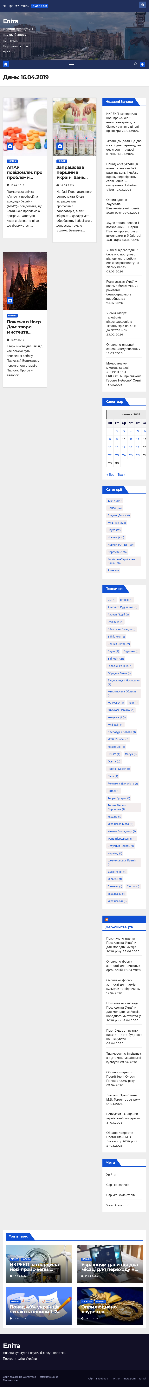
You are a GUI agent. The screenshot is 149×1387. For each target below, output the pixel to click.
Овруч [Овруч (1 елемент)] (131, 754)
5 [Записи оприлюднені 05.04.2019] (138, 431)
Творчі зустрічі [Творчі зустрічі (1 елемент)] (119, 798)
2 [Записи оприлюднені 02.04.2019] (117, 431)
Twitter (115, 1378)
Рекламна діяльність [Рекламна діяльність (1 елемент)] (123, 783)
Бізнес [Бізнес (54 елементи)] (115, 508)
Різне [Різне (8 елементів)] (113, 570)
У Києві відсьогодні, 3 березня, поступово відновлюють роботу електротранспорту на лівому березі (122, 258)
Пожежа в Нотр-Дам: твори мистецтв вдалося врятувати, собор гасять (24, 334)
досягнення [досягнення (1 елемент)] (117, 871)
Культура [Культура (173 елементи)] (117, 522)
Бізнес (14, 1259)
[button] (135, 64)
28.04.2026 (20, 1276)
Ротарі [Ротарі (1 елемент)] (114, 790)
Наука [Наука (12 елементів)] (114, 530)
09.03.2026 (91, 1319)
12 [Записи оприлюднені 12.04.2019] (137, 439)
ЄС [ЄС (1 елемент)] (111, 599)
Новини (12, 161)
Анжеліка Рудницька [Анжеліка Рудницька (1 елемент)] (122, 607)
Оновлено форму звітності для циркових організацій (123, 966)
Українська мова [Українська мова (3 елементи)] (120, 823)
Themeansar (10, 1380)
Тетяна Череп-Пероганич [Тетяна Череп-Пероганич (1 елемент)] (117, 807)
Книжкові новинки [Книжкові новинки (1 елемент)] (121, 710)
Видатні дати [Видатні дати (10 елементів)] (119, 515)
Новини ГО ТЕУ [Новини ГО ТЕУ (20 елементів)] (121, 544)
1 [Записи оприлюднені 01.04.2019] (109, 431)
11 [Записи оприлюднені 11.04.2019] (131, 439)
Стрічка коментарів (120, 1195)
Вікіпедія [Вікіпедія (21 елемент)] (116, 658)
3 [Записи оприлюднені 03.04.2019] (124, 431)
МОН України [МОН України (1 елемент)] (118, 739)
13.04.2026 (91, 1276)
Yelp (90, 1378)
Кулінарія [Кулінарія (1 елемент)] (115, 724)
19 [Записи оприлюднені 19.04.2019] (137, 447)
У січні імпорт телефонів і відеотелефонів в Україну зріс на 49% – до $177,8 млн (122, 321)
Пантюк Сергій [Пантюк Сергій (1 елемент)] (119, 768)
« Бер (110, 474)
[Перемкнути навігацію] (71, 64)
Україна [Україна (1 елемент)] (114, 816)
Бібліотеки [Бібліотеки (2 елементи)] (116, 636)
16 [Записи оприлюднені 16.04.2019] (117, 447)
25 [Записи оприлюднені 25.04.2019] (131, 455)
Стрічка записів (117, 1185)
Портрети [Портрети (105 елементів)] (117, 552)
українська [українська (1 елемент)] (116, 893)
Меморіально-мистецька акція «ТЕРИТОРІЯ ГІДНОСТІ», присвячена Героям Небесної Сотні (123, 372)
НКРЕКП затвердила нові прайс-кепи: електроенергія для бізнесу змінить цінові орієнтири (122, 122)
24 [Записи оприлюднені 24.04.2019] (124, 455)
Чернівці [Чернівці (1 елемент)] (115, 853)
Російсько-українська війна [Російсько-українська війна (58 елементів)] (121, 561)
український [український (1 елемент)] (117, 901)
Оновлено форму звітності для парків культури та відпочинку (123, 984)
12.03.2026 (19, 1319)
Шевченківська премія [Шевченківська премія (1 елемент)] (122, 862)
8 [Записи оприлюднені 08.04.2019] (110, 439)
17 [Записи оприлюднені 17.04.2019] (123, 447)
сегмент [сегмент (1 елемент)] (115, 886)
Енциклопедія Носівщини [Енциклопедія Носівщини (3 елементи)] (123, 682)
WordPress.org (117, 1205)
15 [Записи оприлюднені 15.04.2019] (110, 447)
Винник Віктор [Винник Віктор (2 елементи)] (119, 643)
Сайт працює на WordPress (20, 1376)
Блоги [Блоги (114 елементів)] (114, 500)
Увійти (111, 1175)
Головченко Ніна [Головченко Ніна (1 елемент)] (120, 665)
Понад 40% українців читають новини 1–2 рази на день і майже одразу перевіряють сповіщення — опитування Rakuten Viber (122, 176)
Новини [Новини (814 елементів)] (116, 537)
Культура (87, 1302)
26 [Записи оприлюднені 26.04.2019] (138, 455)
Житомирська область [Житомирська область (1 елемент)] (122, 693)
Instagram (129, 1378)
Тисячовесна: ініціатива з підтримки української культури (123, 1058)
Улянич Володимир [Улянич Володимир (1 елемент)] (122, 831)
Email (142, 1378)
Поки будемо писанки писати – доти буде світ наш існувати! (124, 1035)
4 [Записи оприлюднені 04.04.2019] (131, 431)
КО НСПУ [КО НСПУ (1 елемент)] (116, 702)
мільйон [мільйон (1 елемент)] (115, 879)
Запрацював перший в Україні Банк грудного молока (70, 177)
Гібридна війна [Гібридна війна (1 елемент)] (119, 673)
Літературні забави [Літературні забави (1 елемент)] (122, 732)
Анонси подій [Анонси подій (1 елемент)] (118, 614)
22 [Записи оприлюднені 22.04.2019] (110, 455)
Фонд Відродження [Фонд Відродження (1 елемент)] (121, 838)
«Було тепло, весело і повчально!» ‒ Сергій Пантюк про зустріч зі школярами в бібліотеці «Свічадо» (123, 231)
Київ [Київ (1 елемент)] (133, 702)
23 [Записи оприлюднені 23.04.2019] (117, 455)
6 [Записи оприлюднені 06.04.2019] (145, 431)
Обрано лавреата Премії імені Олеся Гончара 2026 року (120, 1076)
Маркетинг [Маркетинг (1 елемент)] (116, 746)
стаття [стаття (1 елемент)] (133, 886)
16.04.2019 (17, 185)
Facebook (102, 1378)
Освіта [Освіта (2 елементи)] (114, 761)
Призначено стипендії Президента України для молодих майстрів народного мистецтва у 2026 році (123, 1011)
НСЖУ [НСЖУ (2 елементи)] (114, 754)
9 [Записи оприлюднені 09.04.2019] (117, 439)
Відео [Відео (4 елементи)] (113, 651)
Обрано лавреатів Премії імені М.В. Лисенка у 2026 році (121, 1137)
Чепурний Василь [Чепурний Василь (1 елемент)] (121, 846)
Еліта (10, 21)
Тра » (121, 474)
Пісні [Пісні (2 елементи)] (113, 776)
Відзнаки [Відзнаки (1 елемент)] (131, 651)
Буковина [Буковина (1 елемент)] (115, 621)
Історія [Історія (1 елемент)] (126, 599)
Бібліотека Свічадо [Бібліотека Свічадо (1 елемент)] (121, 629)
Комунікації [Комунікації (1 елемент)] (117, 717)
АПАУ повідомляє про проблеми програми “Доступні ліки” (24, 177)
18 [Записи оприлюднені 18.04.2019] (130, 447)
